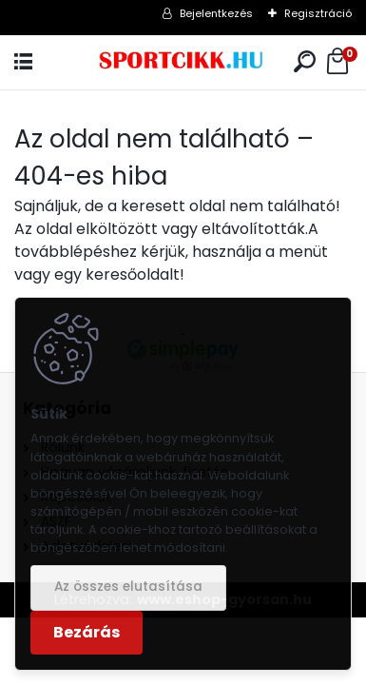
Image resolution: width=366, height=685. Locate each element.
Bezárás (86, 632)
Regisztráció (318, 13)
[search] (305, 62)
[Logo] (183, 62)
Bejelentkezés (216, 13)
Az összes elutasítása (128, 586)
